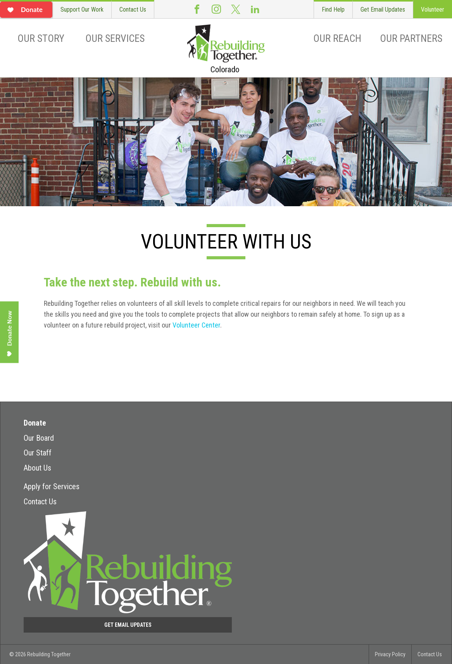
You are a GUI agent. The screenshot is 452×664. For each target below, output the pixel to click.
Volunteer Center (196, 325)
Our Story (40, 38)
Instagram (216, 9)
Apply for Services (51, 486)
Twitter (235, 9)
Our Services (115, 38)
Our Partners (411, 38)
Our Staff (38, 452)
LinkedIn (255, 9)
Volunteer (432, 9)
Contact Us (132, 9)
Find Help (333, 9)
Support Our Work (82, 9)
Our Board (39, 438)
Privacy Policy (390, 654)
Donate (35, 423)
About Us (37, 468)
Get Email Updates (383, 9)
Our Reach (337, 38)
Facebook (197, 9)
